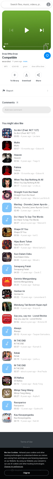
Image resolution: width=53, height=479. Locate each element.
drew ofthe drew (38, 67)
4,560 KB (15, 67)
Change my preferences (13, 467)
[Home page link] (5, 4)
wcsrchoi (6, 61)
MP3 (5, 67)
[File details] (26, 133)
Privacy (26, 447)
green (25, 67)
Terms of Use (26, 442)
